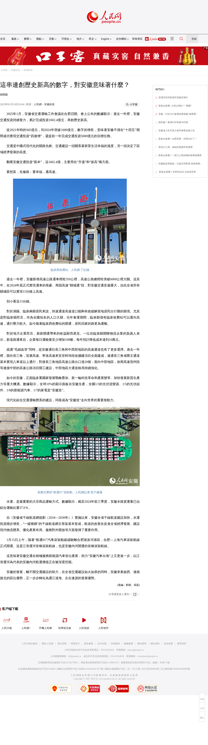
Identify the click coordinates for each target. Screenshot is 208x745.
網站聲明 (141, 643)
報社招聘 (62, 643)
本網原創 (28, 70)
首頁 (2, 38)
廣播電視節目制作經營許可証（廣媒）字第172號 (145, 662)
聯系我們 (181, 643)
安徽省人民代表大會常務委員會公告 (176, 130)
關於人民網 (47, 643)
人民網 (3, 70)
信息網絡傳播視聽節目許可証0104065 (37, 669)
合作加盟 (101, 643)
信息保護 (168, 643)
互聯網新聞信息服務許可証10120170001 (58, 662)
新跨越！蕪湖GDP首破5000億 (173, 122)
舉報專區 (137, 38)
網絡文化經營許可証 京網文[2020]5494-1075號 (80, 669)
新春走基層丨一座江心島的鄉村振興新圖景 (180, 155)
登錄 (194, 38)
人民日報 (6, 622)
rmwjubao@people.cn (148, 656)
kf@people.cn (74, 656)
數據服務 (128, 643)
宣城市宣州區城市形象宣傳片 (173, 97)
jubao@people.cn (136, 650)
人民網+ (26, 622)
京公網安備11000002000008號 (175, 669)
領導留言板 (64, 622)
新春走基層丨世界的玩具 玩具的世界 (177, 172)
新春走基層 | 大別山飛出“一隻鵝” (175, 106)
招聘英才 (75, 643)
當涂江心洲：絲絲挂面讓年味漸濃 (175, 147)
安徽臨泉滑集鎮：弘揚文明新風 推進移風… (180, 163)
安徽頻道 (15, 70)
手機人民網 (45, 622)
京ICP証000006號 (150, 669)
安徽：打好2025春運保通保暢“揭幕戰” (177, 114)
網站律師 (155, 643)
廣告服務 (88, 643)
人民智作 (103, 622)
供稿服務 (115, 643)
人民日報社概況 (30, 643)
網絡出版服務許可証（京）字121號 (122, 669)
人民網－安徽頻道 (44, 104)
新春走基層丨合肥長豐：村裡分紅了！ (177, 139)
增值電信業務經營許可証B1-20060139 (99, 662)
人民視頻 (84, 622)
